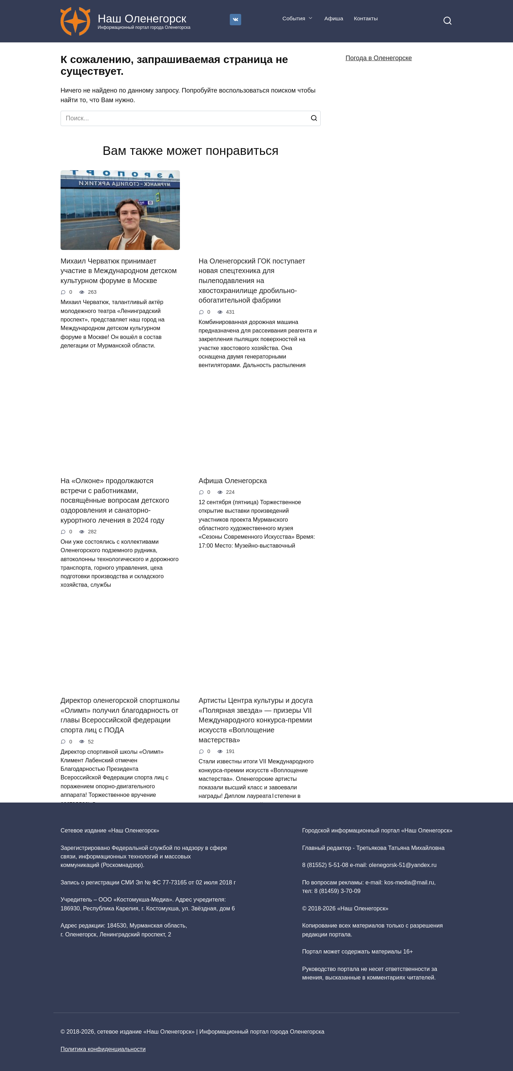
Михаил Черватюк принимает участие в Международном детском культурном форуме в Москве (119, 270)
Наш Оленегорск (142, 18)
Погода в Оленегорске (379, 58)
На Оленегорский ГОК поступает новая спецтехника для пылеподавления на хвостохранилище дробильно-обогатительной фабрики (252, 280)
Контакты (366, 18)
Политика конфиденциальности (103, 1049)
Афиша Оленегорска (233, 481)
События (294, 18)
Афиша (333, 18)
